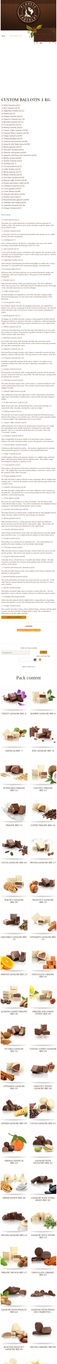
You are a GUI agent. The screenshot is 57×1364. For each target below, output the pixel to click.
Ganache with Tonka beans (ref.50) (16, 509)
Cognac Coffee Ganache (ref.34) (15, 422)
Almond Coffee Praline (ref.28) (14, 391)
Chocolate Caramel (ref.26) (13, 380)
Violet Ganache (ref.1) (11, 220)
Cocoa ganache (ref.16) (12, 302)
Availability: (29, 626)
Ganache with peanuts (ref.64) (14, 556)
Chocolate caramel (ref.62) (13, 547)
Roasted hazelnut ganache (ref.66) (16, 576)
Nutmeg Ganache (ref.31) (12, 411)
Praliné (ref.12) (9, 280)
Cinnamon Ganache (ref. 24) (14, 358)
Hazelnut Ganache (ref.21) (13, 338)
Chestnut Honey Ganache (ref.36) (15, 445)
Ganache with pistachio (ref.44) (15, 487)
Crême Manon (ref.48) (11, 498)
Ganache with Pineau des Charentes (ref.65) (19, 567)
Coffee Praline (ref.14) (11, 291)
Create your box (14, 617)
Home (3, 36)
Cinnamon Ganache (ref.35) (13, 436)
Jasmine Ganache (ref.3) (12, 231)
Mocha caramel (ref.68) (12, 588)
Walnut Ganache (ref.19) (12, 327)
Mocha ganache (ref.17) (12, 316)
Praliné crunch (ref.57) (12, 538)
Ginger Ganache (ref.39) (12, 454)
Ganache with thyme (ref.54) (14, 529)
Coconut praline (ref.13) (12, 269)
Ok (43, 652)
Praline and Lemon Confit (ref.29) (15, 402)
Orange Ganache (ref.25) (12, 369)
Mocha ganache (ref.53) (12, 518)
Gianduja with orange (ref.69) (14, 597)
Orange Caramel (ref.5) (12, 606)
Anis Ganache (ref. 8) (11, 249)
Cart (34, 32)
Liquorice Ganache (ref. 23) (13, 349)
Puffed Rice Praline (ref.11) (13, 260)
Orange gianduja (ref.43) (12, 476)
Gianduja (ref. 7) (10, 240)
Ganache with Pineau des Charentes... (43, 1310)
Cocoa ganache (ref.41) (12, 465)
